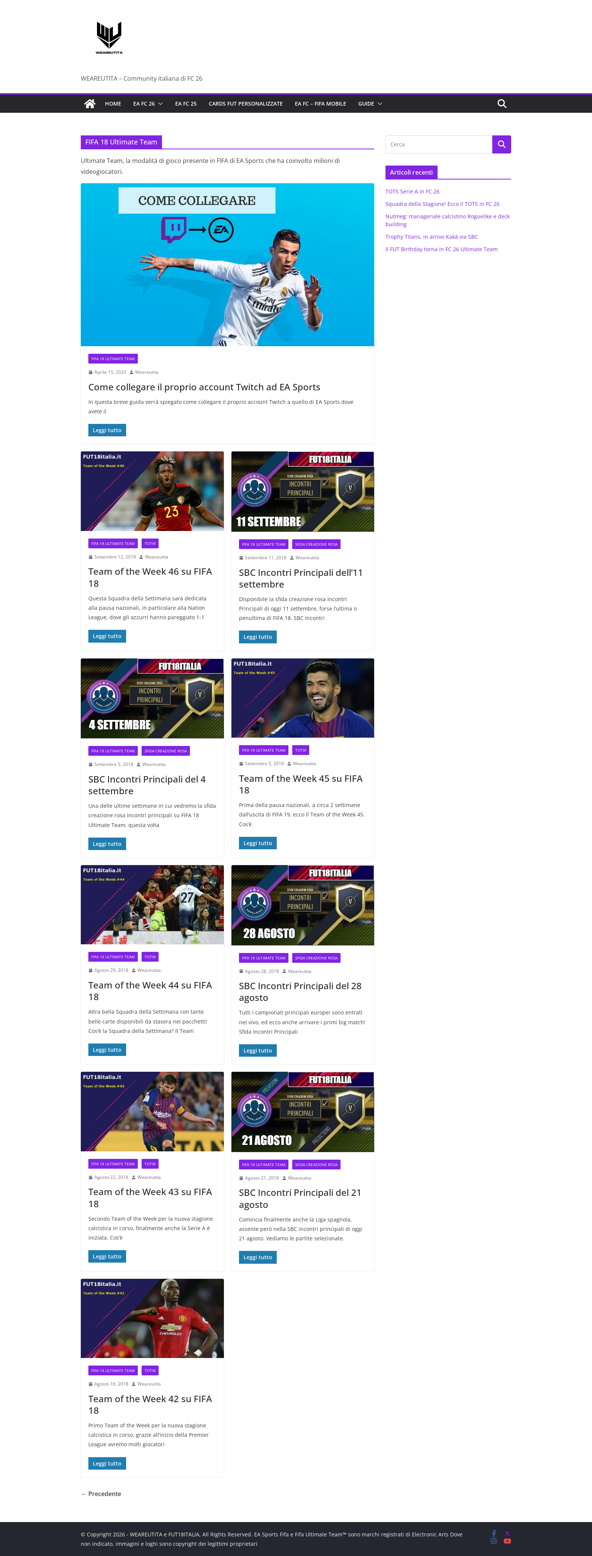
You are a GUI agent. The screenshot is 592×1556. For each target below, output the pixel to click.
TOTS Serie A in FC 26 (412, 191)
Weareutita (147, 372)
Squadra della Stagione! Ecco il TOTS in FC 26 (442, 203)
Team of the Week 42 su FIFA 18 (150, 1404)
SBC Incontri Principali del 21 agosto (300, 1198)
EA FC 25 (186, 103)
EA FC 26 (144, 103)
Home (113, 103)
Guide (366, 103)
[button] (159, 103)
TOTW (150, 543)
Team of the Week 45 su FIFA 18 (301, 784)
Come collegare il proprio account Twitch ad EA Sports (204, 387)
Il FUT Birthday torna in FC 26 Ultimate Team (441, 249)
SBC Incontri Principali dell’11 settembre (301, 578)
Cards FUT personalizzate (246, 103)
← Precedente (101, 1494)
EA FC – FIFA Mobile (320, 103)
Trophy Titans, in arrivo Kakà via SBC (431, 236)
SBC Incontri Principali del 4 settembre (147, 785)
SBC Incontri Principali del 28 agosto (300, 991)
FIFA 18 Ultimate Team (113, 358)
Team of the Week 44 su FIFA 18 (150, 991)
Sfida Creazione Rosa (316, 544)
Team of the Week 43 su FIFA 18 (150, 1197)
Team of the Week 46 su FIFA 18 (150, 577)
